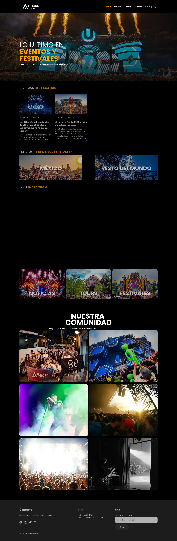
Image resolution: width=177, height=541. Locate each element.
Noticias (117, 7)
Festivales (129, 7)
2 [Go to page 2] (90, 140)
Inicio (108, 7)
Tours (139, 7)
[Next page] (95, 141)
